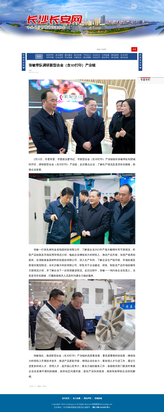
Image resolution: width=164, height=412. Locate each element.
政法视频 (87, 57)
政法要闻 (59, 55)
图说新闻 (115, 55)
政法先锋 (78, 55)
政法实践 (115, 57)
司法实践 (68, 57)
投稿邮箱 (98, 398)
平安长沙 (87, 55)
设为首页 (65, 398)
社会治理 (59, 57)
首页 (39, 56)
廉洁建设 (68, 55)
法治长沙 (96, 55)
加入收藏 (76, 398)
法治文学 (96, 57)
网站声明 (87, 398)
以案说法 (78, 57)
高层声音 (50, 55)
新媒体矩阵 (23, 62)
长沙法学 (124, 55)
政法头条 (124, 57)
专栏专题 (50, 57)
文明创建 (105, 55)
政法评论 (105, 57)
